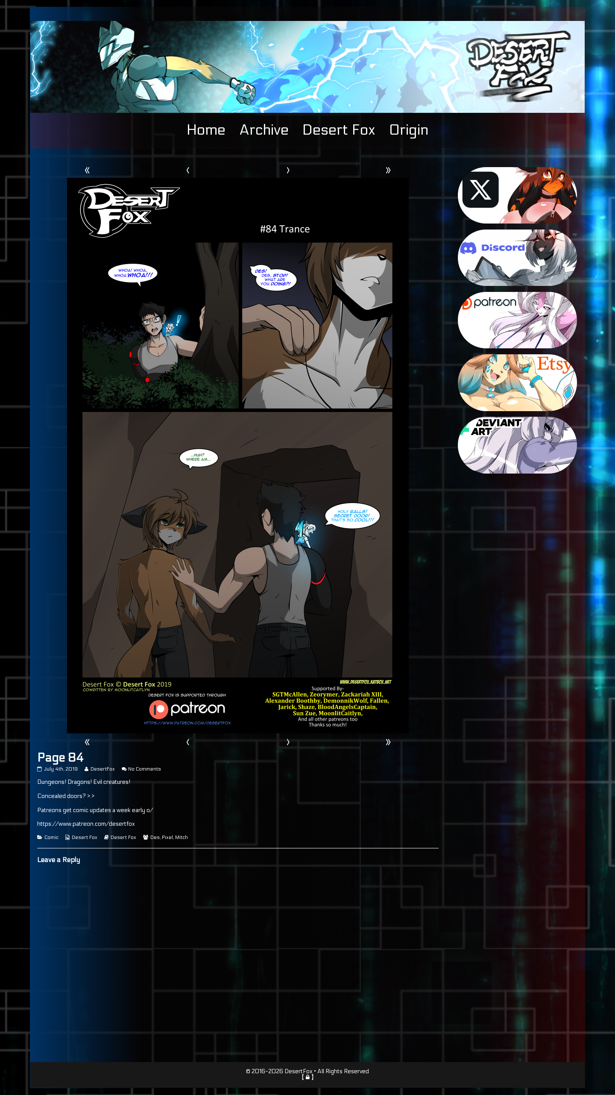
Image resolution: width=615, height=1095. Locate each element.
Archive (264, 129)
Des (155, 837)
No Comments (144, 769)
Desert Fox (338, 129)
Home (206, 129)
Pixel (167, 837)
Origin (408, 129)
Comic (51, 837)
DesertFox (102, 769)
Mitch (181, 837)
